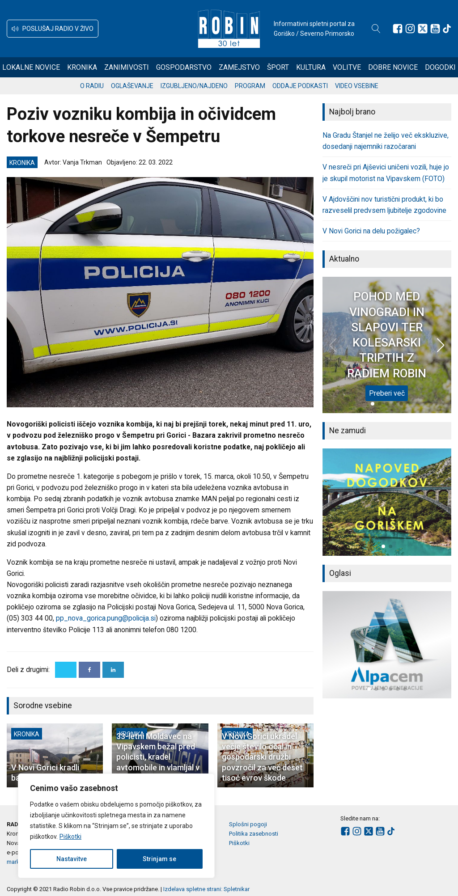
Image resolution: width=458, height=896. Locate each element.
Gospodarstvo (184, 67)
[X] (65, 670)
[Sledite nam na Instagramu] (410, 28)
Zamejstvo (239, 67)
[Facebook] (89, 670)
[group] (386, 502)
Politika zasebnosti (253, 833)
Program (250, 85)
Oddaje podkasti (300, 85)
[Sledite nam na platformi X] (422, 28)
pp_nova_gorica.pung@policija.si (106, 618)
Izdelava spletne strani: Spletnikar (206, 889)
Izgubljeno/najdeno (194, 85)
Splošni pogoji (248, 824)
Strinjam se (159, 858)
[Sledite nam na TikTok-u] (446, 28)
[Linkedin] (113, 670)
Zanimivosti (126, 67)
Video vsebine (356, 85)
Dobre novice (393, 67)
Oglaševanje (132, 85)
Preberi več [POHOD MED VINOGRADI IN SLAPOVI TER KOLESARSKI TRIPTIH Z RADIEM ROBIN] (387, 393)
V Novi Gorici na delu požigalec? (371, 231)
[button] (52, 29)
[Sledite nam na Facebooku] (397, 28)
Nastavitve (71, 858)
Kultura (311, 67)
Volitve (347, 67)
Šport (278, 67)
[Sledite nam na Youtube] (435, 28)
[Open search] (376, 29)
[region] (116, 825)
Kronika (82, 67)
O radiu (92, 85)
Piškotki (70, 836)
